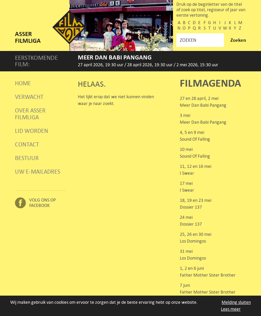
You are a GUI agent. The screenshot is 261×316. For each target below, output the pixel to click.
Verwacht (29, 96)
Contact (27, 144)
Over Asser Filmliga (30, 114)
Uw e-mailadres (37, 171)
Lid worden (31, 130)
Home (23, 83)
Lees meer (231, 309)
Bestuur (27, 158)
